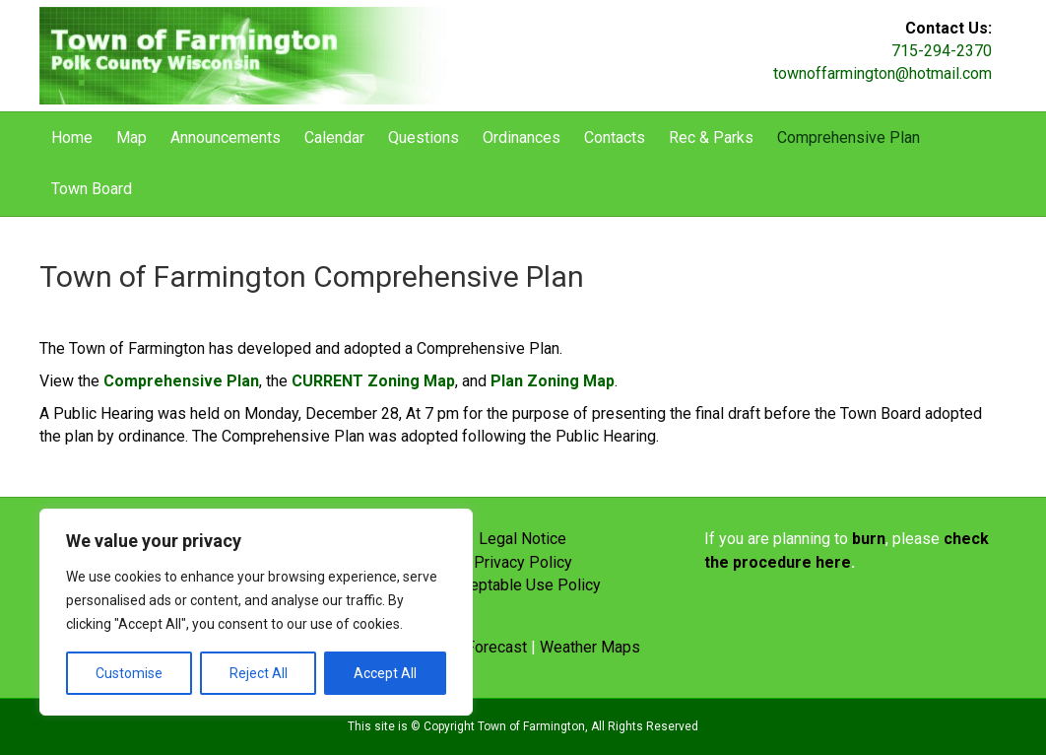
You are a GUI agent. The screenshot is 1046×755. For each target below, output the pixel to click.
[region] (256, 612)
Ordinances (521, 137)
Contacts (614, 137)
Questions (423, 137)
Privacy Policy (523, 562)
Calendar (334, 137)
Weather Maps (590, 647)
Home (72, 137)
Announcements (225, 137)
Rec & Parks (711, 137)
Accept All (385, 673)
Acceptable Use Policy (522, 585)
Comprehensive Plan (848, 137)
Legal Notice (522, 538)
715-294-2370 (941, 50)
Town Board (91, 188)
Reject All (258, 673)
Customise (129, 673)
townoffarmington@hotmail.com (882, 73)
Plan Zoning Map (552, 381)
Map (131, 137)
